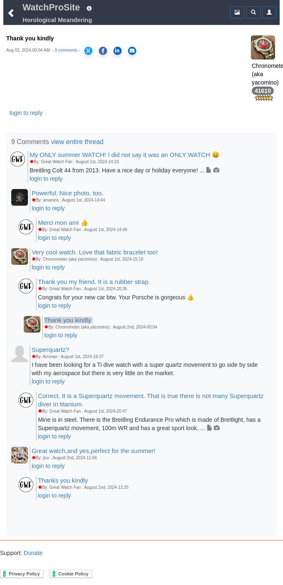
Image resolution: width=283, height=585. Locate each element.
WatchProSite (51, 7)
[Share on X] (88, 51)
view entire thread (77, 141)
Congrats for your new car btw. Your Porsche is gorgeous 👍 (116, 297)
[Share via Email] (132, 51)
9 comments (66, 50)
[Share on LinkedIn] (117, 51)
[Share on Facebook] (103, 51)
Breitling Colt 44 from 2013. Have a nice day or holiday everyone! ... (124, 170)
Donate (32, 553)
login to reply (26, 113)
